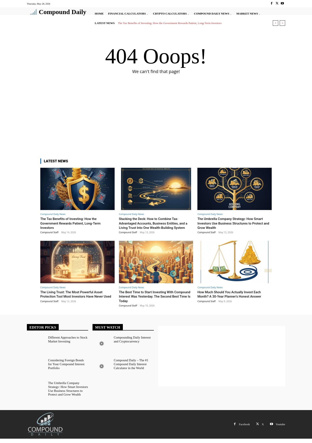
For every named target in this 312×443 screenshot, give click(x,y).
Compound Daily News (52, 214)
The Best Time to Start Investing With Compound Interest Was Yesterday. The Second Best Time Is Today (151, 300)
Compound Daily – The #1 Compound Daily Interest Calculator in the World (130, 368)
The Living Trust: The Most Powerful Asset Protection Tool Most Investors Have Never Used (75, 300)
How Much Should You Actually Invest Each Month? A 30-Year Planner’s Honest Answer (233, 298)
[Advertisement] (156, 121)
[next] (282, 23)
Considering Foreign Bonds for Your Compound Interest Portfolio (67, 368)
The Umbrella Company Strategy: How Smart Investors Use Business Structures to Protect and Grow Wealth (234, 223)
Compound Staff (49, 232)
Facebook (244, 428)
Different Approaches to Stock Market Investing (66, 343)
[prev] (275, 23)
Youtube (280, 428)
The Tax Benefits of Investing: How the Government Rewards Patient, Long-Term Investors (170, 23)
